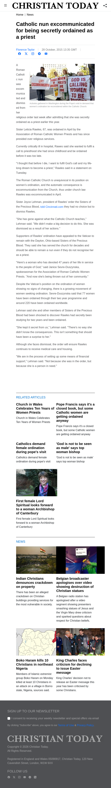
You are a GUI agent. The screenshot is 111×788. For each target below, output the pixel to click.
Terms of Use (66, 725)
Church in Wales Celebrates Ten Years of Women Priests (35, 408)
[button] (5, 5)
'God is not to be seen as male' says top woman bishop (73, 448)
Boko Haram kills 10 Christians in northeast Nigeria (34, 664)
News (30, 14)
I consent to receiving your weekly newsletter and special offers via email (55, 718)
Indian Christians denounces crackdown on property (34, 583)
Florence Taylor (25, 49)
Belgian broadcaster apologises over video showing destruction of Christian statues (75, 585)
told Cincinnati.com (51, 206)
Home (19, 14)
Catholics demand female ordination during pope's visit (31, 448)
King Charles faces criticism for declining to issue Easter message (73, 666)
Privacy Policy (85, 725)
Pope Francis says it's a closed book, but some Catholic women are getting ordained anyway (75, 412)
